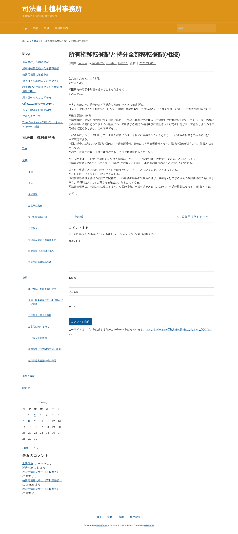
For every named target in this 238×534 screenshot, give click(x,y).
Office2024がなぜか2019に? (39, 103)
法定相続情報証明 (37, 217)
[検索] (193, 28)
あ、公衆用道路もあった (194, 216)
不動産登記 (37, 41)
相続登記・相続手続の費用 (42, 289)
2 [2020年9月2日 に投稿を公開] (35, 415)
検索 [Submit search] (211, 28)
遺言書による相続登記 (35, 62)
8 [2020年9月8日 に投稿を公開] (29, 421)
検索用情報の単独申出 (35, 74)
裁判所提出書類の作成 (39, 262)
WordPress (102, 525)
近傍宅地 (27, 463)
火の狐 (77, 216)
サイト (72, 306)
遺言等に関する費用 (38, 326)
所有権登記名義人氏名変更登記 (40, 68)
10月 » (34, 448)
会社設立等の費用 (37, 338)
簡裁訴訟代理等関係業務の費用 (44, 349)
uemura (82, 63)
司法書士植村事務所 (52, 9)
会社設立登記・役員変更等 (42, 239)
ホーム (25, 41)
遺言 (30, 183)
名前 (72, 278)
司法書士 (111, 63)
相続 (30, 171)
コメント (75, 241)
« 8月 (25, 448)
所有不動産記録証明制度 (36, 110)
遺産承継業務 (35, 205)
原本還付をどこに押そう (36, 97)
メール (73, 292)
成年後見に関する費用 (39, 315)
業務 (35, 28)
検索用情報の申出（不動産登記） (42, 471)
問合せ (26, 387)
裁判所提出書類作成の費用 (42, 360)
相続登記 (33, 194)
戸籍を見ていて (31, 116)
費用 (46, 28)
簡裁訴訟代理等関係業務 (41, 251)
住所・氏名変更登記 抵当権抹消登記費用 (45, 302)
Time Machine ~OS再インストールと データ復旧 (42, 124)
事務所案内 (61, 28)
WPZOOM (149, 525)
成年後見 (33, 228)
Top (24, 28)
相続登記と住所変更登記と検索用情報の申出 (42, 89)
